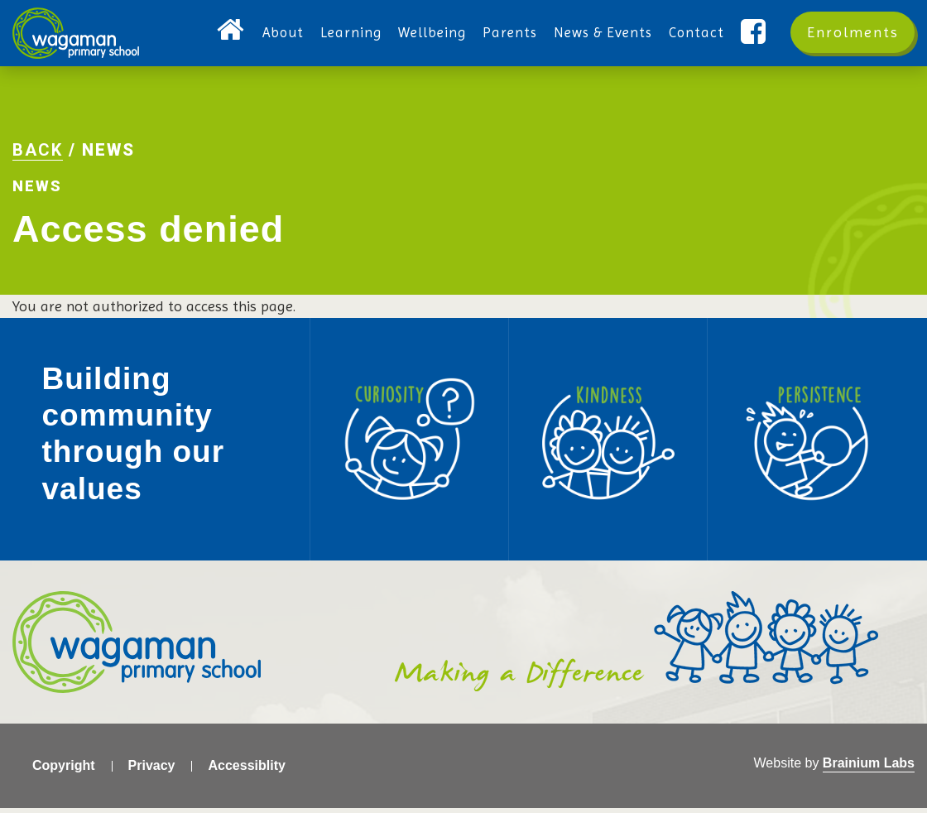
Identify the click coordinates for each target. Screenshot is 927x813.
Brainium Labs (869, 768)
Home (231, 32)
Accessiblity (246, 770)
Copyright (63, 770)
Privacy (151, 770)
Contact (696, 32)
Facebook (755, 32)
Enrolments (853, 32)
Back (37, 153)
